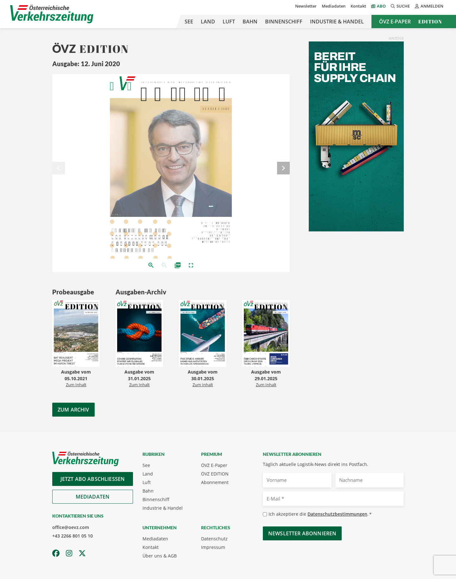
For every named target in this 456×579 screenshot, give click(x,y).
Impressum (213, 547)
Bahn (250, 21)
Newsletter (306, 6)
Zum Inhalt (76, 384)
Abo (381, 6)
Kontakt (358, 6)
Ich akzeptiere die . (320, 514)
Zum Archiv (73, 409)
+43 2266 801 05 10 (72, 536)
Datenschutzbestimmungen (337, 514)
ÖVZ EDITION (215, 474)
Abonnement (215, 482)
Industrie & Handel (337, 21)
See (189, 21)
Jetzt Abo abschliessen (92, 478)
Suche (400, 6)
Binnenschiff (283, 21)
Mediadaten (333, 6)
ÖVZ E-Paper (395, 21)
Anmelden (429, 6)
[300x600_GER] (356, 135)
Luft (229, 21)
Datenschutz (214, 539)
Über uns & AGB (159, 556)
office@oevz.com (70, 527)
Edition (430, 21)
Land (208, 21)
